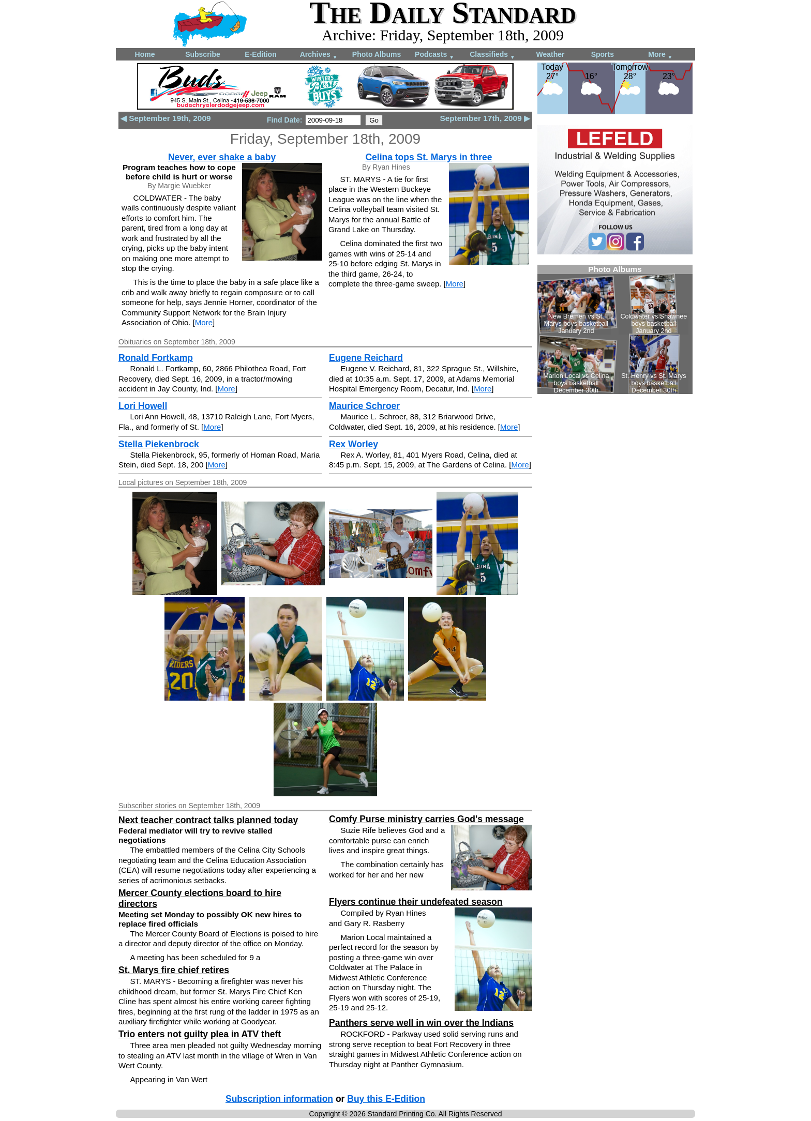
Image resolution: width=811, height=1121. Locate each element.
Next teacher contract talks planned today (208, 820)
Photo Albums (376, 54)
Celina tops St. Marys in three (428, 157)
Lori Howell (142, 406)
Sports (602, 54)
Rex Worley (353, 444)
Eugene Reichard (366, 358)
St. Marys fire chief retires (173, 970)
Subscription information (279, 1099)
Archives (319, 55)
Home (145, 54)
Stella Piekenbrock (158, 444)
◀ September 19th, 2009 (166, 118)
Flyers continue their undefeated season (416, 902)
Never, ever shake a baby (222, 157)
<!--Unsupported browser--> (615, 329)
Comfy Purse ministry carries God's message (426, 819)
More (660, 55)
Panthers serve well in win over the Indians (421, 1023)
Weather (550, 54)
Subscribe (202, 54)
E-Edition (260, 54)
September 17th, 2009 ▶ (485, 118)
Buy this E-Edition (386, 1099)
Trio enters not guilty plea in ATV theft (199, 1034)
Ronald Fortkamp (155, 358)
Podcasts (434, 55)
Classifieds (492, 55)
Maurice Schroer (364, 406)
